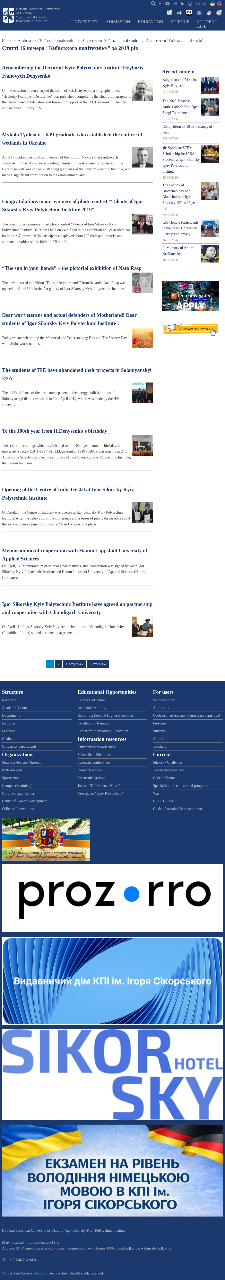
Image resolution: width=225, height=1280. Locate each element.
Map (5, 1242)
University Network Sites (96, 747)
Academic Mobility (92, 708)
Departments (11, 715)
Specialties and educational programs (180, 786)
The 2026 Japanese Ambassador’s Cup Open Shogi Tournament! (180, 107)
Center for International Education (103, 731)
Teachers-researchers (168, 770)
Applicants (161, 708)
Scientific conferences (94, 762)
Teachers (159, 746)
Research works (89, 770)
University (84, 21)
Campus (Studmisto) (17, 786)
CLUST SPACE (165, 801)
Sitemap (18, 1242)
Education (150, 21)
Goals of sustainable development (178, 809)
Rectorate (9, 700)
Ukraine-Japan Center (18, 793)
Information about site (42, 1242)
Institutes (9, 723)
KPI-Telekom (12, 770)
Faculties (8, 731)
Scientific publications (94, 755)
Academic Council (15, 708)
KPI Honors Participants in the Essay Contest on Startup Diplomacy (180, 228)
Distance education (92, 700)
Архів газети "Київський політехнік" (46, 41)
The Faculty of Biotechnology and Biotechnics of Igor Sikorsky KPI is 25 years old (180, 197)
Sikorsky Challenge (167, 762)
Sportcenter (10, 778)
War (156, 793)
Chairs (7, 739)
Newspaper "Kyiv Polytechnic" (101, 793)
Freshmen (160, 723)
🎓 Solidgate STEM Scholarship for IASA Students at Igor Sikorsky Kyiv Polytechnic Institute (181, 159)
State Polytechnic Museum (22, 762)
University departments (19, 746)
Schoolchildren (164, 700)
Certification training (93, 723)
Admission (117, 21)
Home (6, 41)
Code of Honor (164, 778)
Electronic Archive (91, 778)
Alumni (158, 739)
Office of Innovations (18, 809)
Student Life (207, 24)
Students (159, 731)
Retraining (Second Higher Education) (106, 715)
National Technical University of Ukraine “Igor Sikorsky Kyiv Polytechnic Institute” (38, 15)
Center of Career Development (24, 801)
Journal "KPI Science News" (99, 786)
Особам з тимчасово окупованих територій (186, 715)
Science (180, 21)
